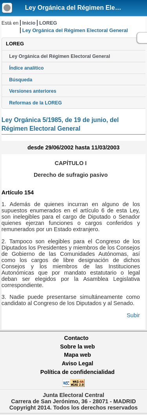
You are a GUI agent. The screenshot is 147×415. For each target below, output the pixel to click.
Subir (133, 315)
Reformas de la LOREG (35, 103)
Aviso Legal (77, 363)
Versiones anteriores (32, 91)
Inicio (28, 23)
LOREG (48, 23)
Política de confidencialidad (77, 372)
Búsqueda (20, 80)
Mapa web (77, 355)
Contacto (76, 338)
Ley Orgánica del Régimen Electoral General (59, 56)
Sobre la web (77, 346)
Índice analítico (26, 68)
